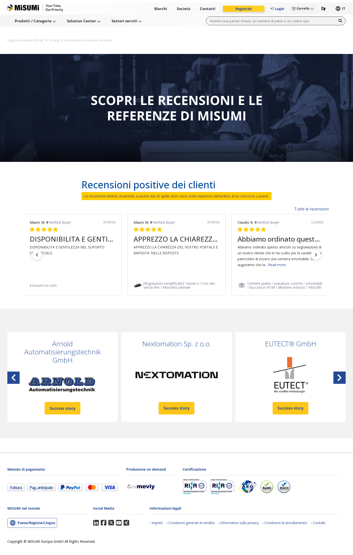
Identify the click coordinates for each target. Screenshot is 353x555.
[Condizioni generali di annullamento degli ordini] (284, 522)
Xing (126, 523)
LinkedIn (96, 523)
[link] (72, 285)
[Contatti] (318, 522)
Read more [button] (277, 264)
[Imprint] (156, 522)
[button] (244, 9)
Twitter (111, 523)
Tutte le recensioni (311, 209)
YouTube (119, 523)
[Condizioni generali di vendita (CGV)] (190, 522)
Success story (63, 408)
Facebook (103, 523)
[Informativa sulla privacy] (238, 522)
